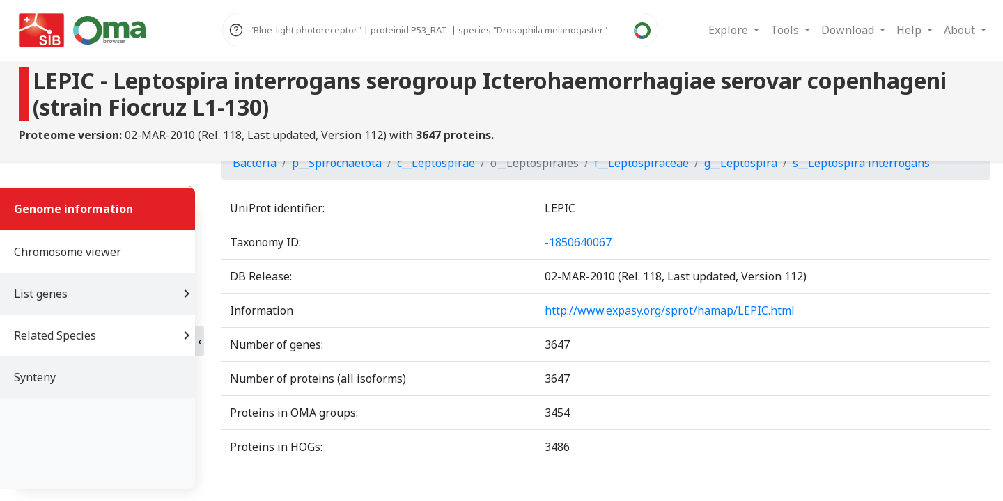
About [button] (961, 30)
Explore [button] (729, 30)
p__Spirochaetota (337, 162)
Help (910, 30)
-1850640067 (578, 242)
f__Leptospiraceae (641, 162)
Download (849, 30)
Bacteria (255, 162)
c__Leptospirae (436, 162)
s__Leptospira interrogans (861, 162)
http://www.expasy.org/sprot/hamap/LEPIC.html (670, 310)
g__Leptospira (740, 162)
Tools (786, 30)
